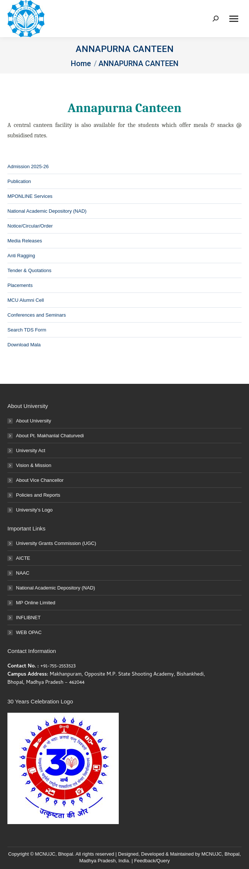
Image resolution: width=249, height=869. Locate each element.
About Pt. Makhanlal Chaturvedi (50, 435)
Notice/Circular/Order (30, 226)
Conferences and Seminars (36, 315)
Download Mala (24, 344)
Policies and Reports (38, 495)
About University (33, 421)
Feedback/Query (152, 860)
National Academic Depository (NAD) (46, 211)
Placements (20, 285)
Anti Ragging (21, 255)
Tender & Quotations (29, 270)
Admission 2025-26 (28, 166)
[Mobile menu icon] (234, 18)
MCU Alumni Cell (25, 300)
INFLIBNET (28, 617)
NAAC (22, 573)
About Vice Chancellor (39, 480)
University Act (30, 450)
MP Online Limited (35, 602)
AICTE (23, 558)
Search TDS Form (26, 330)
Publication (19, 181)
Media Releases (24, 241)
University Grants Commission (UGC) (56, 543)
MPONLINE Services (29, 196)
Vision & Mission (33, 465)
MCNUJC (212, 854)
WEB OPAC (29, 632)
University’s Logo (34, 510)
